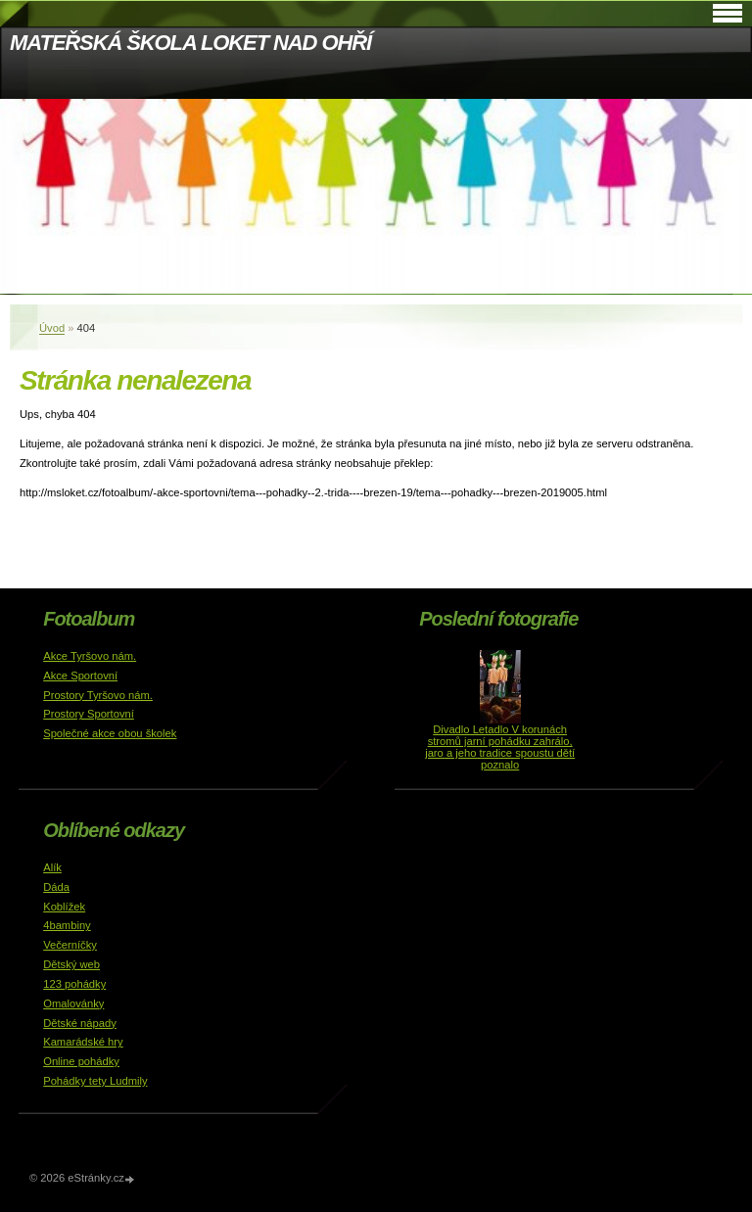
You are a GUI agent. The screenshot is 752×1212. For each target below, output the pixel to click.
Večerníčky (70, 945)
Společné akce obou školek (109, 733)
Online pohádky (81, 1061)
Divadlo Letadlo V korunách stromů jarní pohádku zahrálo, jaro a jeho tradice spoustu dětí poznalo (500, 746)
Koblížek (64, 906)
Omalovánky (73, 1003)
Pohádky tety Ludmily (95, 1081)
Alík (52, 867)
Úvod (52, 328)
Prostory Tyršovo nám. (98, 695)
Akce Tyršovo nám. (89, 656)
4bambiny (67, 925)
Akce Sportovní (80, 675)
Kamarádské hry (82, 1042)
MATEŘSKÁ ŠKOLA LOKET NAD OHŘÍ (190, 42)
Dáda (56, 887)
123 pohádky (74, 984)
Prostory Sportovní (88, 714)
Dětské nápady (80, 1023)
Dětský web (71, 964)
